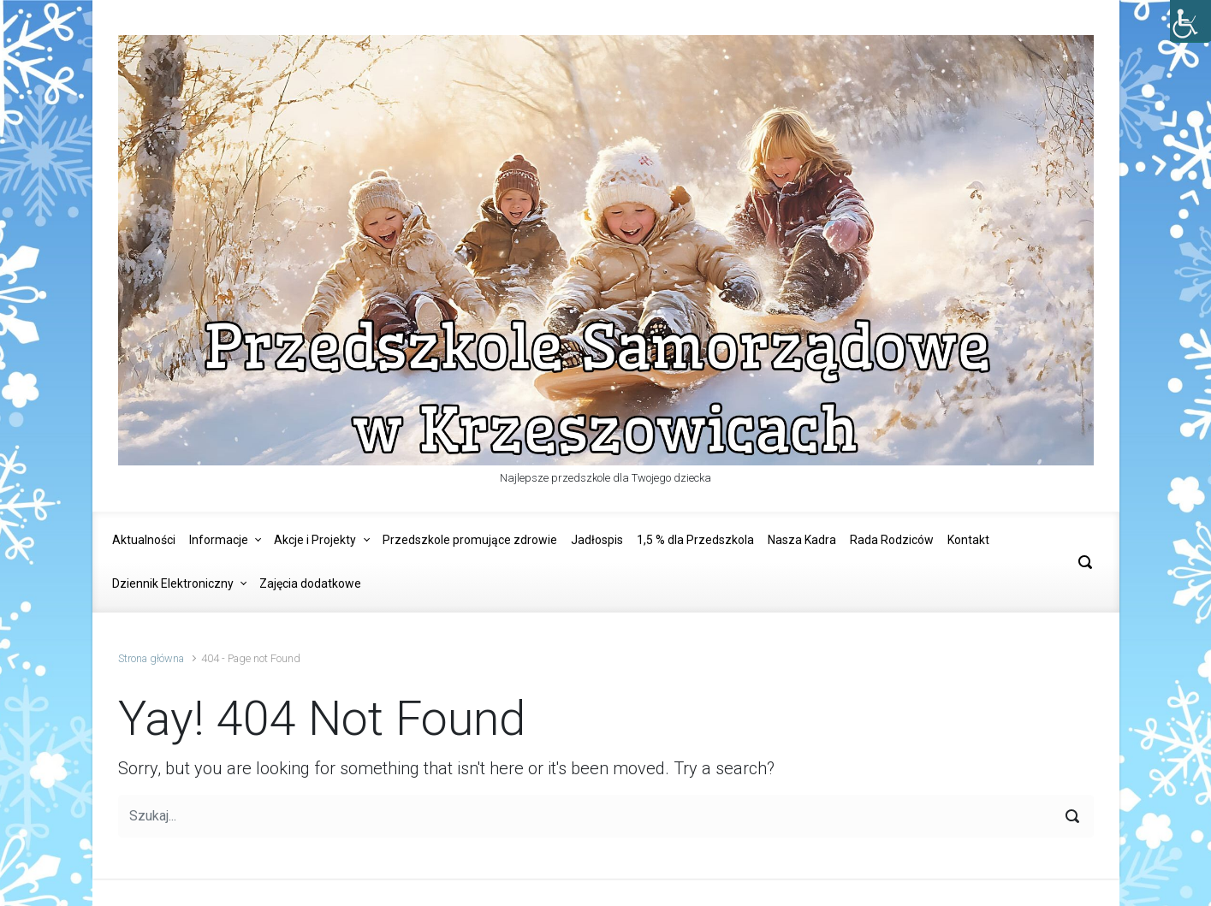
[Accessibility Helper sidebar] (1190, 20)
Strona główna (151, 658)
